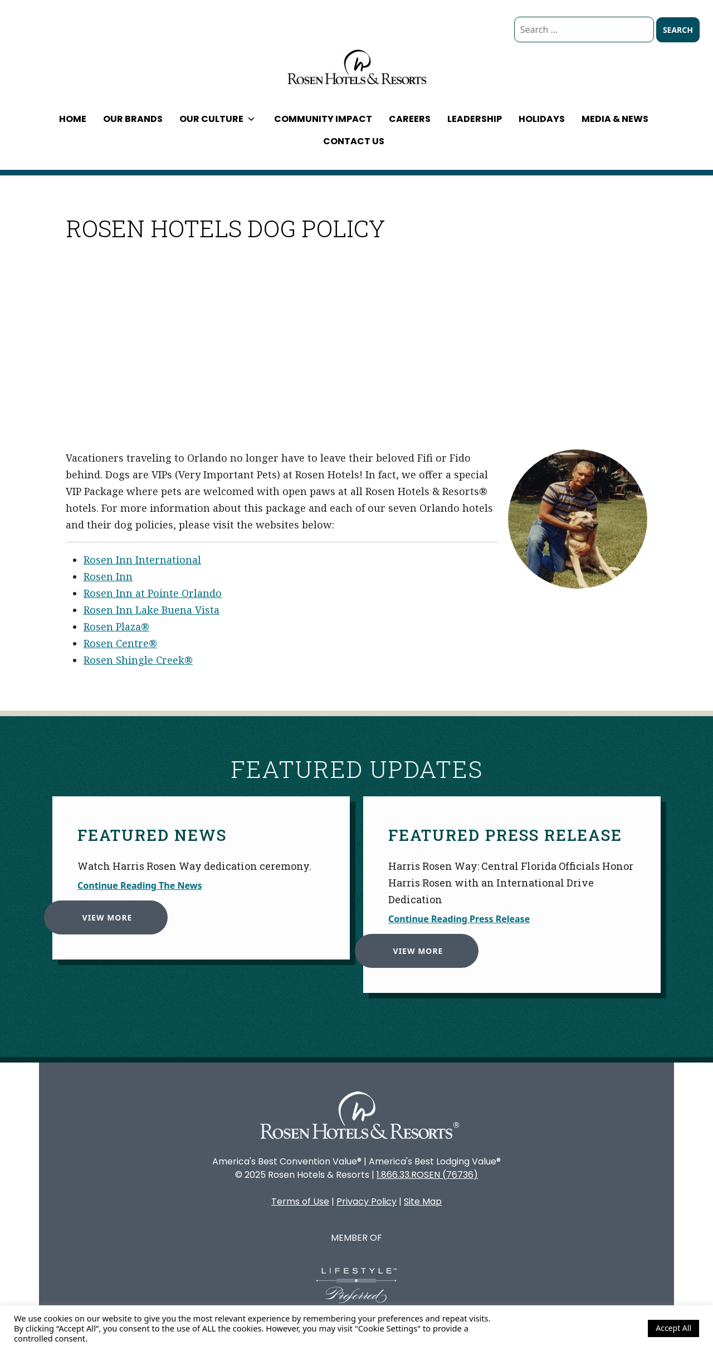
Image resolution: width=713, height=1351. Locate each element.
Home (72, 118)
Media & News (615, 118)
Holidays (542, 118)
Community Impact (323, 118)
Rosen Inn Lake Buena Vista (151, 609)
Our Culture (217, 118)
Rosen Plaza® (116, 626)
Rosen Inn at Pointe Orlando (153, 593)
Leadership (474, 118)
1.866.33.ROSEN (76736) (427, 1174)
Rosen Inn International (142, 559)
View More (102, 912)
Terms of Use (300, 1201)
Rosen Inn (108, 576)
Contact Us (353, 141)
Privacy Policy (366, 1201)
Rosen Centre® (120, 643)
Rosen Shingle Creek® (138, 660)
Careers (410, 118)
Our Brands (133, 118)
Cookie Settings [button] (609, 1328)
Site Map (423, 1201)
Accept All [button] (673, 1328)
